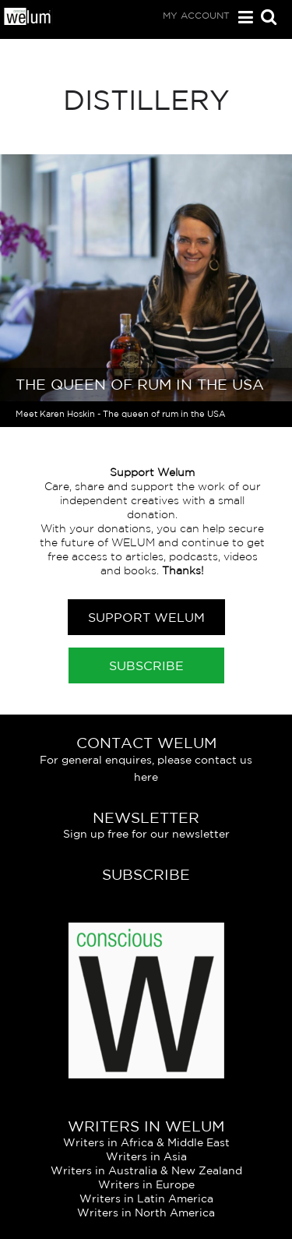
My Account (196, 15)
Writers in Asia (146, 1156)
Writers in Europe (146, 1184)
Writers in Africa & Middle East (146, 1142)
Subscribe (146, 665)
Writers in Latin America (146, 1198)
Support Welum (146, 617)
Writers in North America (146, 1212)
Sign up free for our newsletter (146, 834)
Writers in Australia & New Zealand (146, 1170)
